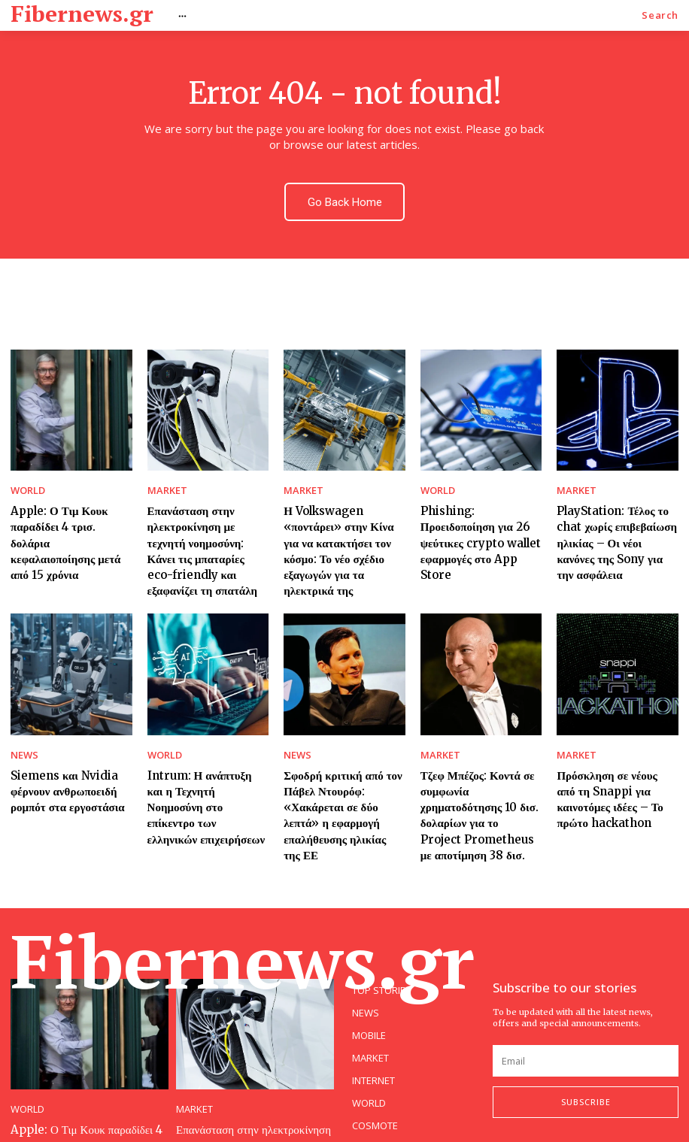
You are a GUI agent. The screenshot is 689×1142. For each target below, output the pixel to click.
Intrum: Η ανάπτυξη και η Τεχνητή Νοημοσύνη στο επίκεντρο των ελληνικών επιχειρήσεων (204, 752)
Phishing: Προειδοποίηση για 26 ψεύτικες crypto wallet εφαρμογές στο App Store (478, 516)
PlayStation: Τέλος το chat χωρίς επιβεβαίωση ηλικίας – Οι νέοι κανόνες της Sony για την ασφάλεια (617, 516)
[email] (585, 991)
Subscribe (586, 1032)
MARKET (164, 477)
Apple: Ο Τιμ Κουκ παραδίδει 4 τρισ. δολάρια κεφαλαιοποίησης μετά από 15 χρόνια (67, 516)
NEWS (22, 713)
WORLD (26, 477)
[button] (660, 15)
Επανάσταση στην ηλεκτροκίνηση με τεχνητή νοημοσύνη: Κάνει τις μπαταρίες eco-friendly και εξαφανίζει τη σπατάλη (203, 522)
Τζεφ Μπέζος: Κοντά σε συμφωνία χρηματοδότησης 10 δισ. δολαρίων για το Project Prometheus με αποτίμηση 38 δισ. (478, 758)
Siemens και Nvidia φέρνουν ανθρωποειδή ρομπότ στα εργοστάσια (60, 745)
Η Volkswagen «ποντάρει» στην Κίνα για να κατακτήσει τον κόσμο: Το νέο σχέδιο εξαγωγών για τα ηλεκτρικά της (343, 522)
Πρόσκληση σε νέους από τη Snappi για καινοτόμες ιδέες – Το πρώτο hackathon (615, 752)
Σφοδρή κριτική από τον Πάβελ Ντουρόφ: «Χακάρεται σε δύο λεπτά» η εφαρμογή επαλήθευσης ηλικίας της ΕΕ (341, 758)
